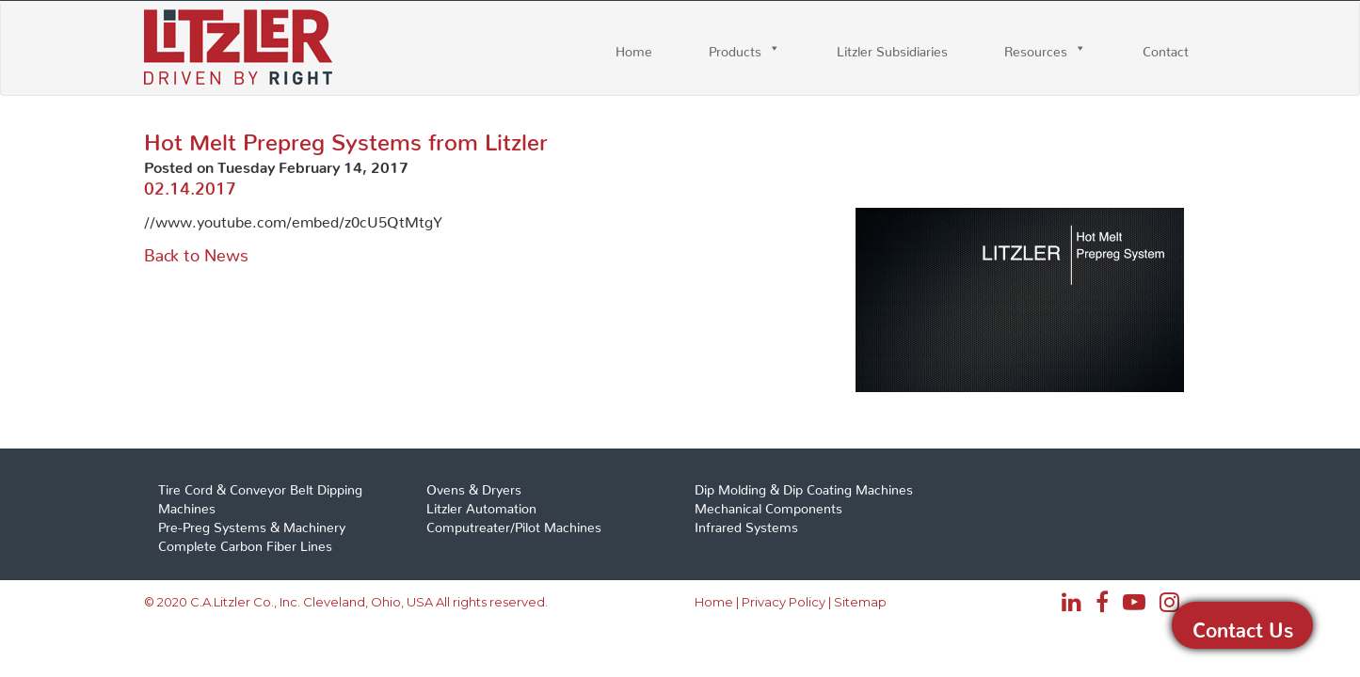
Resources (1035, 48)
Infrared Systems (746, 523)
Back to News (196, 250)
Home (634, 48)
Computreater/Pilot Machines (513, 523)
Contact (1166, 48)
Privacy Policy (783, 601)
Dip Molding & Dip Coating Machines (804, 486)
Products (735, 48)
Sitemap (860, 601)
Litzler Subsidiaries (892, 48)
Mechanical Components (768, 505)
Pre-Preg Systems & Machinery (251, 523)
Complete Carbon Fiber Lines (245, 542)
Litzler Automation (481, 505)
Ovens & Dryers (473, 486)
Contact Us (1242, 625)
